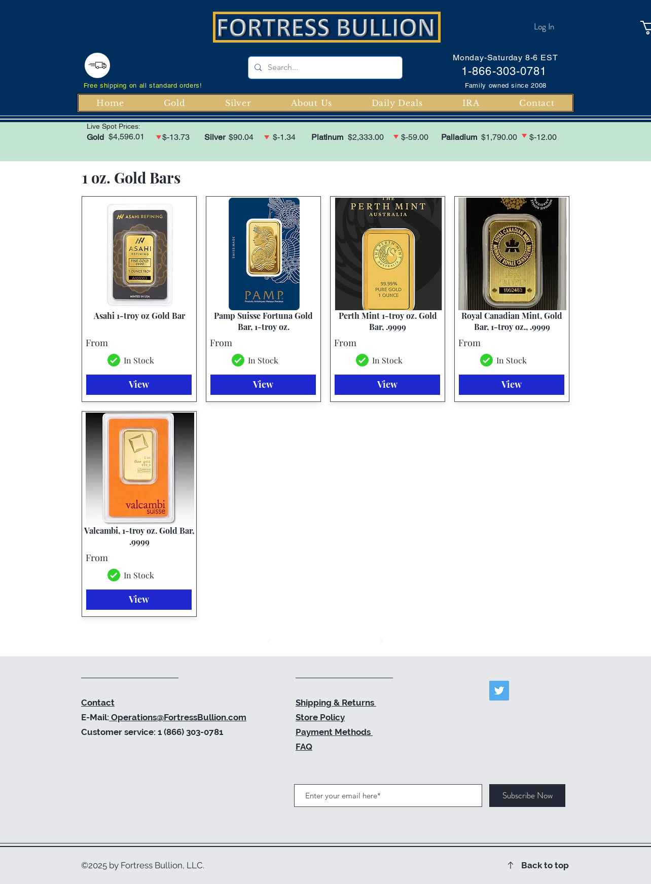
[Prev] (270, 641)
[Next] (381, 641)
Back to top (545, 865)
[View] (139, 385)
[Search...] (324, 68)
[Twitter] (499, 691)
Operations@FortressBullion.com (177, 717)
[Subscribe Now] (527, 795)
